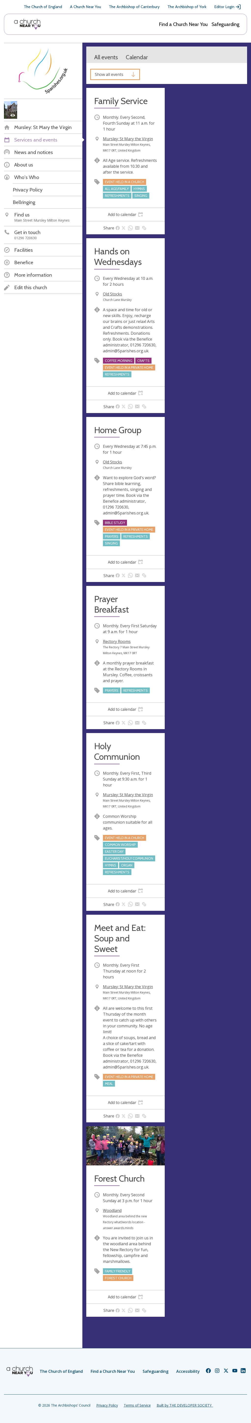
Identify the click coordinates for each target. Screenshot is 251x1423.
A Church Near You (85, 6)
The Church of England (43, 6)
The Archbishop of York (186, 6)
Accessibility (188, 1371)
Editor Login (227, 7)
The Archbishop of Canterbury (134, 6)
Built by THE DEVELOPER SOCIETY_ (185, 1405)
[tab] (125, 214)
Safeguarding (225, 24)
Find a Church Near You (183, 24)
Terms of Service (137, 1405)
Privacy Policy (107, 1405)
